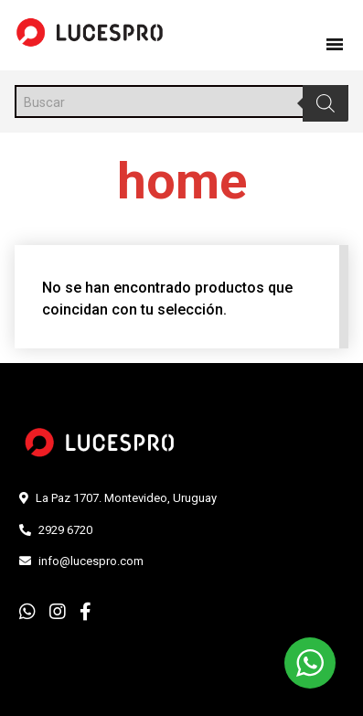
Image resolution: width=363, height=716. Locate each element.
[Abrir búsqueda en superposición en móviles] (181, 101)
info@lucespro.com (91, 561)
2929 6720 (65, 530)
